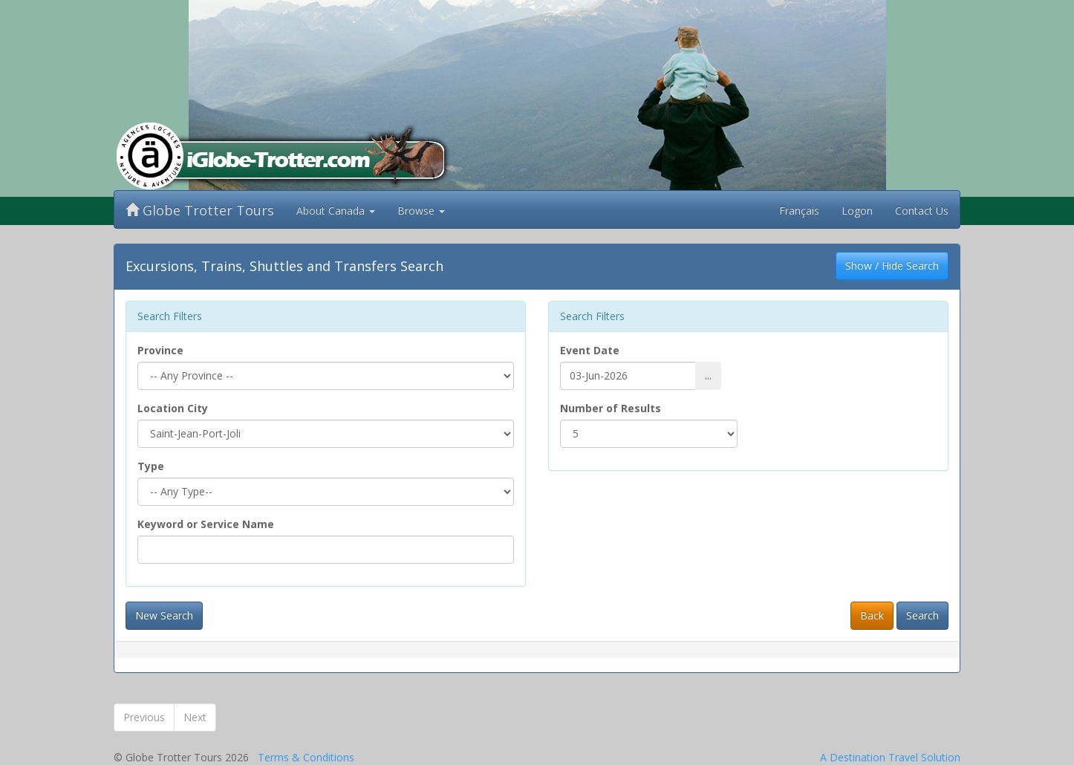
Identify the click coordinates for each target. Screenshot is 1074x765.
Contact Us (921, 211)
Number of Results (610, 408)
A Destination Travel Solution (890, 757)
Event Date (589, 350)
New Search (164, 615)
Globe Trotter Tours (200, 210)
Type (150, 466)
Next (194, 717)
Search (922, 615)
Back (872, 615)
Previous (144, 717)
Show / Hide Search (892, 265)
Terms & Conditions (306, 757)
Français (799, 211)
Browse (421, 211)
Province (160, 350)
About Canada (335, 211)
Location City (172, 408)
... (708, 375)
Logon (857, 211)
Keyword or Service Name (205, 524)
